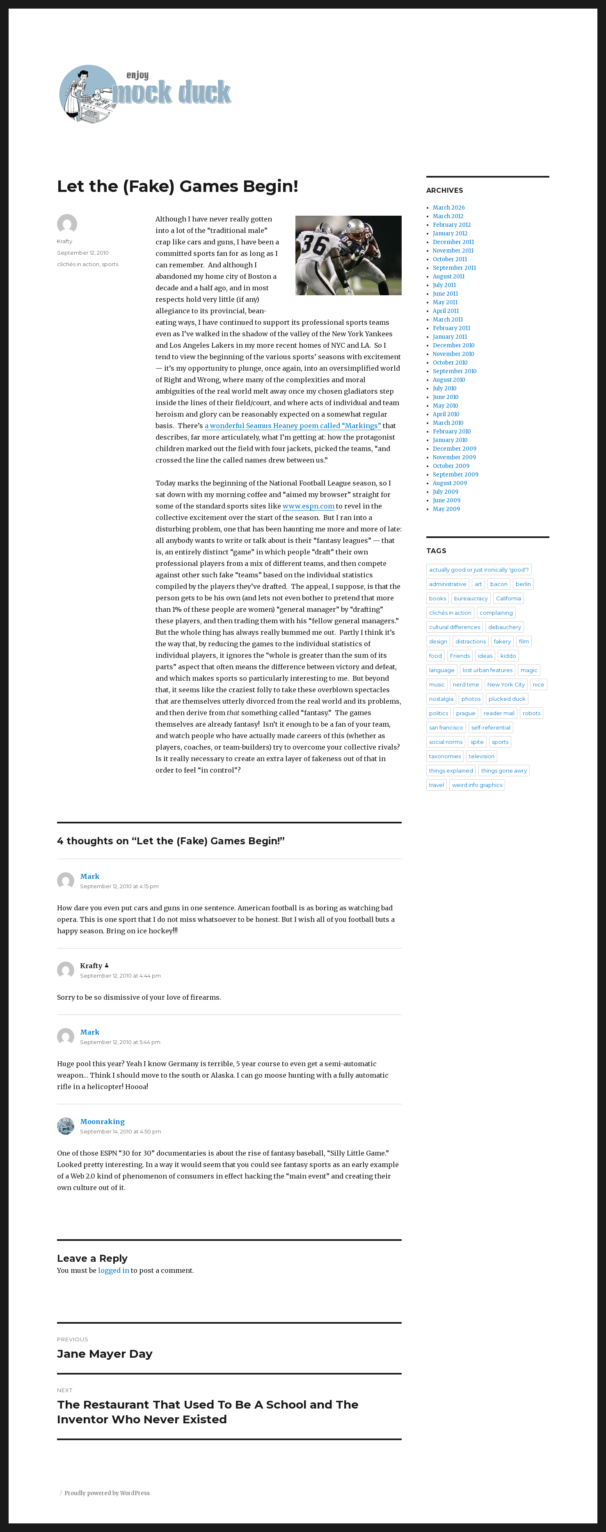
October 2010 (450, 362)
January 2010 (450, 440)
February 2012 (452, 224)
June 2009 (446, 500)
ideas (485, 655)
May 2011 (445, 302)
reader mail (499, 713)
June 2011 (445, 293)
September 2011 (454, 267)
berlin (523, 584)
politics (438, 713)
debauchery (504, 627)
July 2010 (445, 388)
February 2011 (451, 328)
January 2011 (450, 336)
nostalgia (441, 698)
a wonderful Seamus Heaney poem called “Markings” (293, 426)
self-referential (490, 727)
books (437, 598)
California (508, 598)
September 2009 (455, 474)
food (435, 655)
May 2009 (446, 509)
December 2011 (453, 242)
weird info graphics (477, 785)
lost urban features (487, 670)
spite (477, 742)
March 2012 (448, 216)
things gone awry (504, 770)
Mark (90, 876)
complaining (496, 612)
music (437, 684)
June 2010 (446, 397)
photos (471, 698)
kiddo (508, 655)
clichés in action (78, 264)
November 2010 (453, 354)
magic (529, 670)
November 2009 (454, 457)
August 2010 (449, 379)
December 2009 (454, 448)
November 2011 (453, 250)
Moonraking (102, 1121)
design (438, 641)
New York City (506, 684)
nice (538, 684)
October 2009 (451, 466)
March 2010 (448, 422)
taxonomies (445, 756)
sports (110, 264)
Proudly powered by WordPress (107, 1493)
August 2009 (450, 483)
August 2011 (448, 276)
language (442, 670)
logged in (113, 1270)
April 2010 (446, 414)
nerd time (466, 684)
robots (531, 713)
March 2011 (448, 319)
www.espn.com (308, 506)
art (478, 584)
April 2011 (446, 311)
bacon (499, 584)
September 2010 (455, 371)
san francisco (446, 727)
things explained (451, 770)
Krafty (64, 241)
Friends (460, 655)
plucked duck (507, 698)
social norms (445, 742)
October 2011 (450, 259)
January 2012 (450, 233)
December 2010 (454, 345)
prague (466, 713)
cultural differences (454, 627)
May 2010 (445, 405)
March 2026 (449, 207)
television (481, 756)
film (524, 641)
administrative (448, 584)
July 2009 (445, 491)
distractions (470, 641)
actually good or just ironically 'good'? (479, 569)
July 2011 (444, 285)
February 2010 (452, 431)
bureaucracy (471, 598)
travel (436, 785)
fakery (502, 641)
